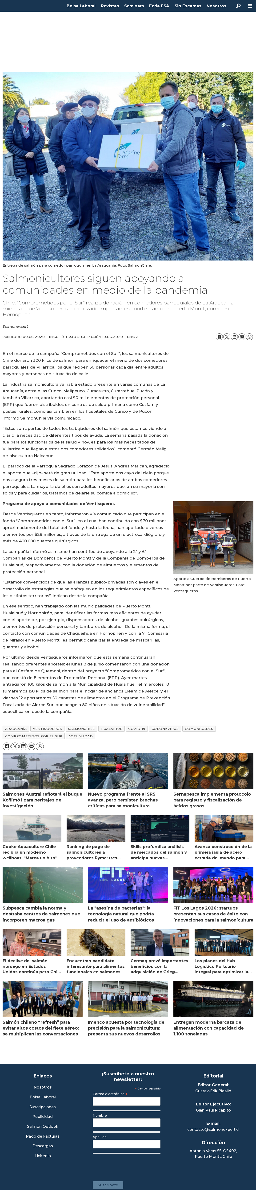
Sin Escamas (188, 6)
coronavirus (165, 729)
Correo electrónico (110, 1094)
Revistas (110, 6)
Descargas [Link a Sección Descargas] (42, 1146)
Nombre (100, 1115)
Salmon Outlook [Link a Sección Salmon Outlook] (42, 1126)
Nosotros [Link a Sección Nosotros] (43, 1087)
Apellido (100, 1137)
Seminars (134, 6)
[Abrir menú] (250, 6)
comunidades (199, 729)
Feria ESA (159, 6)
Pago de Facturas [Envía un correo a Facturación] (43, 1136)
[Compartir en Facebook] (219, 336)
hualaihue (111, 729)
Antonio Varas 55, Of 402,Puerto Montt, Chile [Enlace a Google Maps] (213, 1154)
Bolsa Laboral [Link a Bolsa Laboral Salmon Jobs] (43, 1097)
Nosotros (216, 6)
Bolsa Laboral (81, 6)
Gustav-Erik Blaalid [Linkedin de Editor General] (213, 1091)
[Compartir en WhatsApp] (249, 336)
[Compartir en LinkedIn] (234, 336)
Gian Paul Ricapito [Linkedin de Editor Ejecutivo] (213, 1110)
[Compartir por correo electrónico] (241, 336)
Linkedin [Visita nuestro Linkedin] (43, 1156)
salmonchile (81, 729)
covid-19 (136, 729)
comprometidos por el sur (33, 736)
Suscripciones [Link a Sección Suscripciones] (42, 1107)
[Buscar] (238, 6)
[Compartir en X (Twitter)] (226, 336)
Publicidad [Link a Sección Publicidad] (42, 1116)
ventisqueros (47, 729)
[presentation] (128, 1165)
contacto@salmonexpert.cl (213, 1129)
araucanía (16, 729)
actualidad (80, 736)
